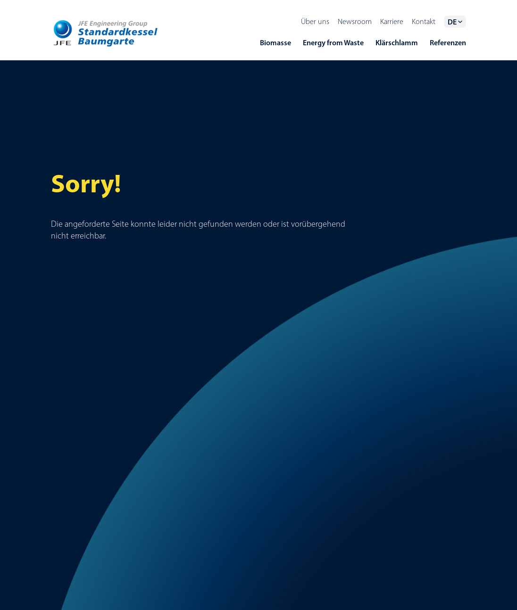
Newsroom (355, 21)
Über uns (315, 21)
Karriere (391, 21)
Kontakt (423, 21)
